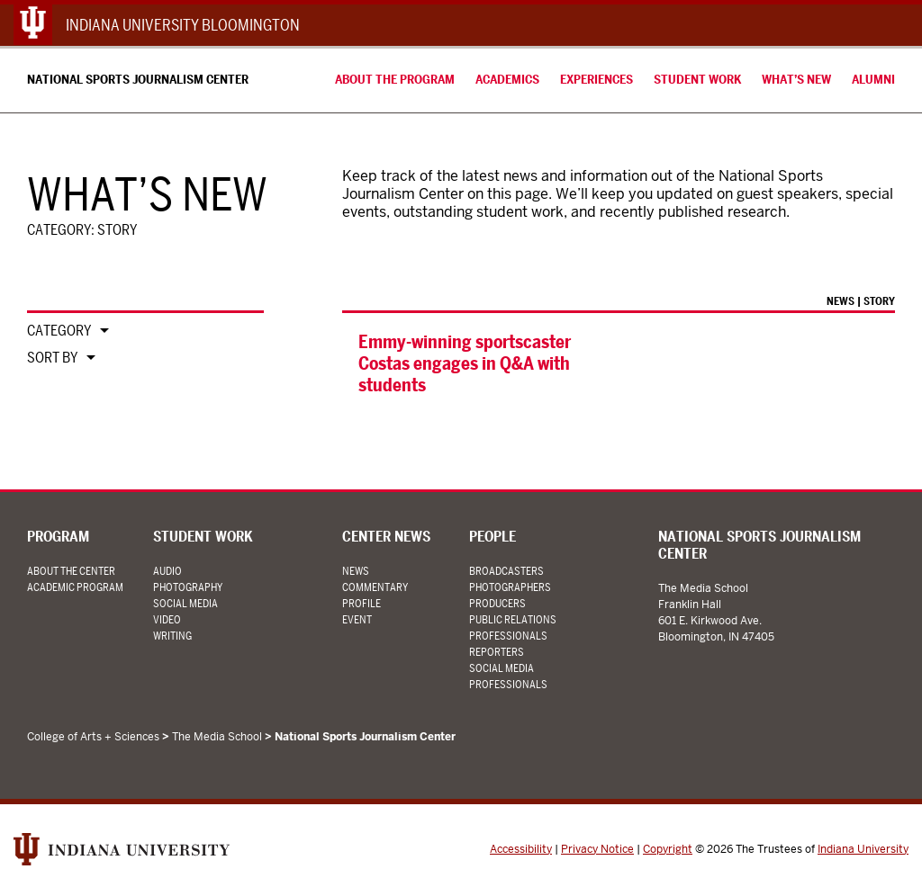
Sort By (52, 358)
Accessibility (521, 849)
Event (357, 619)
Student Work (697, 79)
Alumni (873, 79)
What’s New (796, 79)
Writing (172, 635)
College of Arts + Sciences (93, 737)
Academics (507, 79)
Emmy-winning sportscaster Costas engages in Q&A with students (464, 363)
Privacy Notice (597, 849)
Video (167, 619)
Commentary (375, 587)
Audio (167, 571)
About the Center (71, 571)
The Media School (217, 737)
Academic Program (75, 587)
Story (879, 301)
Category (59, 331)
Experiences (596, 79)
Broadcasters (506, 571)
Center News (386, 536)
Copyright (667, 849)
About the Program (395, 79)
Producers (497, 603)
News (840, 301)
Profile (361, 603)
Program (58, 536)
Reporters (496, 652)
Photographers (510, 587)
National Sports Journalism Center (138, 79)
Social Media (185, 603)
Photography (187, 587)
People (492, 536)
